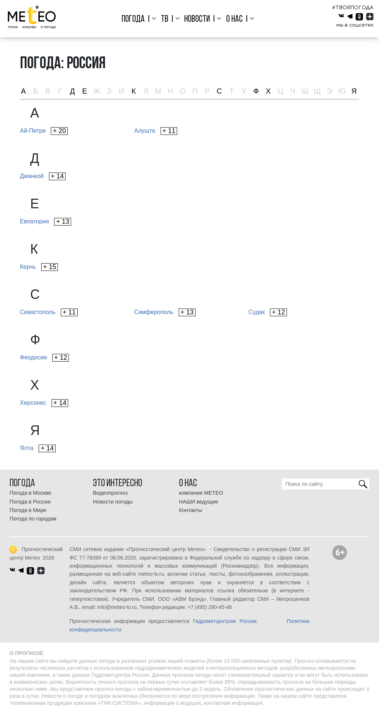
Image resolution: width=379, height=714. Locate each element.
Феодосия (44, 358)
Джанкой (43, 176)
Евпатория (45, 222)
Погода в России (30, 502)
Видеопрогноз (110, 493)
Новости (197, 19)
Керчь (39, 267)
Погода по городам (33, 519)
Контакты (190, 510)
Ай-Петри (44, 131)
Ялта (38, 448)
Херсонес (44, 403)
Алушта (155, 131)
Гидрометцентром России (225, 621)
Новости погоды (113, 502)
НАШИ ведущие (198, 502)
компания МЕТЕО (201, 493)
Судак (268, 312)
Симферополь (164, 312)
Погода (133, 19)
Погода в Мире (28, 510)
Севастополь (49, 312)
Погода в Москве (30, 493)
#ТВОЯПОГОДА (352, 7)
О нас (234, 19)
